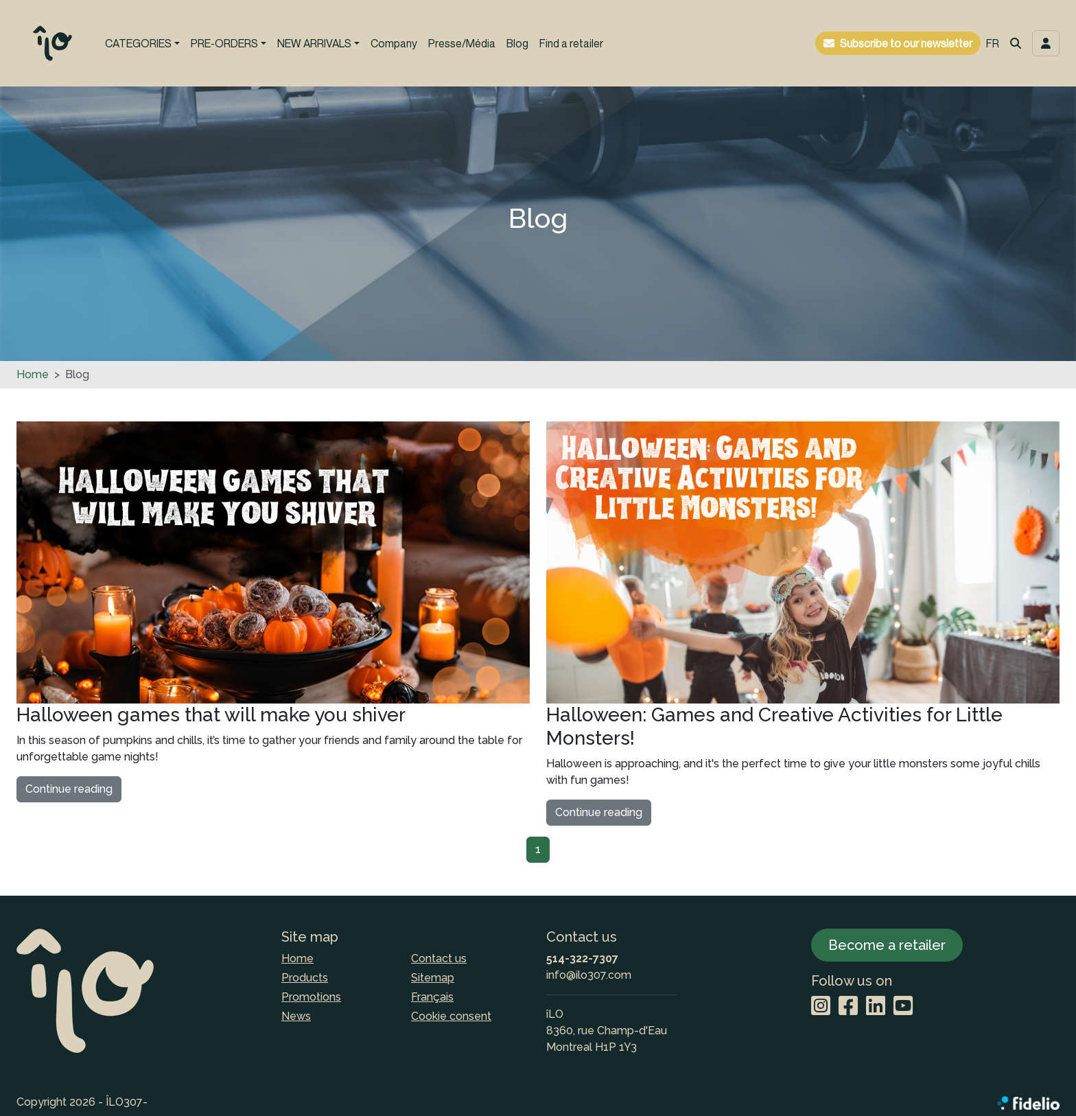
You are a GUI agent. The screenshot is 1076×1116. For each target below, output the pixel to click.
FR (992, 43)
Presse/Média (461, 43)
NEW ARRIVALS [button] (314, 43)
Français (432, 996)
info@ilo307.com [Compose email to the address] (588, 974)
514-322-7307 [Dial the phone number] (582, 958)
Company (394, 43)
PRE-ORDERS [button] (224, 43)
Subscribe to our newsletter (906, 43)
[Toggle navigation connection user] (1046, 43)
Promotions (311, 996)
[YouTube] (903, 1007)
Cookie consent (451, 1016)
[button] (1016, 43)
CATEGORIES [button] (138, 43)
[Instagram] (820, 1007)
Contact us (439, 958)
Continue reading (69, 788)
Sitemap (432, 977)
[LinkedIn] (875, 1007)
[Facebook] (848, 1007)
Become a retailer (887, 945)
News (296, 1016)
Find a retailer (571, 43)
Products (304, 977)
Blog (517, 43)
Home (32, 374)
